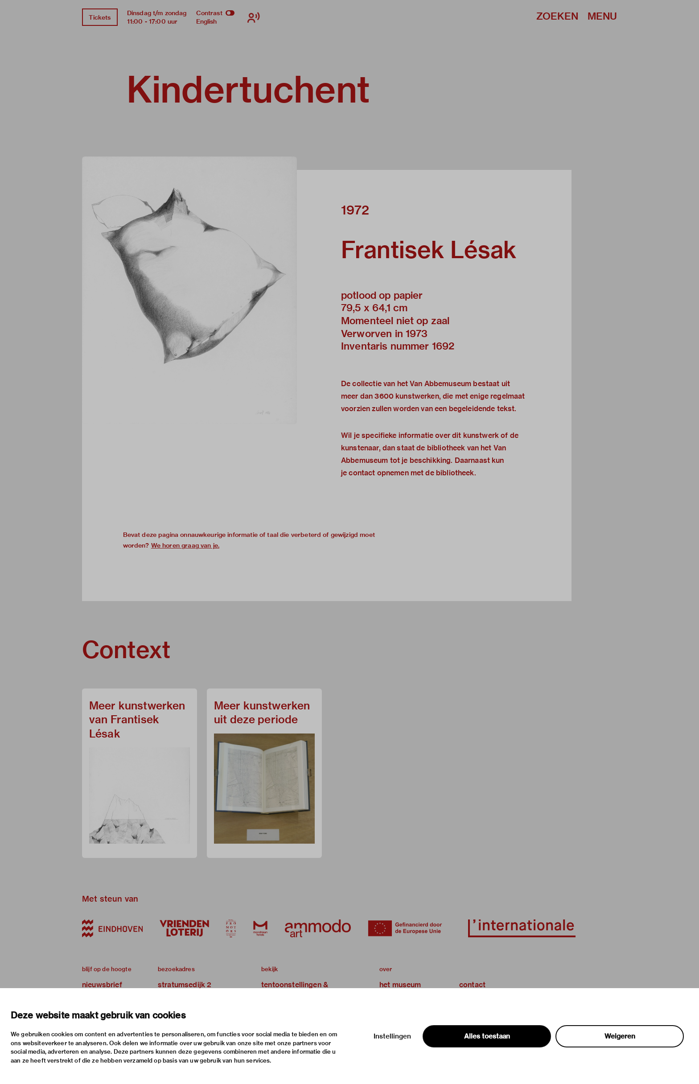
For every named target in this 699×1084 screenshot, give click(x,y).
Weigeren (619, 1036)
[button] (189, 290)
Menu (602, 16)
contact (472, 984)
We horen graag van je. (185, 545)
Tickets (100, 17)
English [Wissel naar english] (206, 21)
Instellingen (392, 1036)
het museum (400, 984)
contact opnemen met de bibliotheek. (412, 473)
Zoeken (557, 16)
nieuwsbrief (102, 984)
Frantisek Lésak (429, 249)
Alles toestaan (487, 1036)
